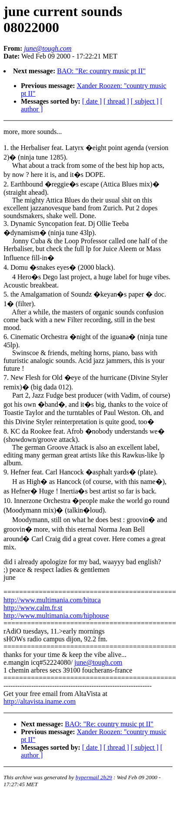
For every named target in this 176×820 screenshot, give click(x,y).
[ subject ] (145, 101)
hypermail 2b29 (94, 777)
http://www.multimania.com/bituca (52, 600)
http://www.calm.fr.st (32, 607)
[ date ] (92, 101)
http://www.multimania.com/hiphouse (56, 615)
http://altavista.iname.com (39, 701)
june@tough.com (98, 662)
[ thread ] (116, 101)
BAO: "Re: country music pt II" (101, 71)
